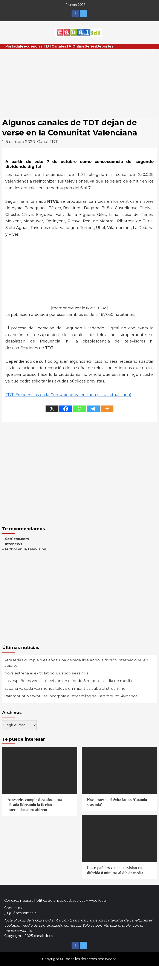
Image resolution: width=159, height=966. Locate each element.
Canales (59, 46)
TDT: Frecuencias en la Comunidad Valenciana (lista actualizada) (68, 394)
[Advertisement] (79, 81)
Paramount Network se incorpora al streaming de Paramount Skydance (71, 696)
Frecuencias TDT (36, 46)
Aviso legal (98, 900)
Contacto (12, 908)
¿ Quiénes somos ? (20, 913)
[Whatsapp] (79, 408)
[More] (107, 408)
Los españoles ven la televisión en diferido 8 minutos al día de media (68, 681)
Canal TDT (47, 141)
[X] (52, 408)
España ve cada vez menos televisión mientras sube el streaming (65, 688)
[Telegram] (93, 408)
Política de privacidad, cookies (59, 900)
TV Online (75, 46)
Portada (12, 46)
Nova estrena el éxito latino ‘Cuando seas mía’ (46, 673)
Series (90, 46)
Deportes (104, 46)
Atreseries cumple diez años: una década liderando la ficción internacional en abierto (76, 663)
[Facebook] (65, 408)
